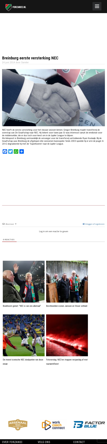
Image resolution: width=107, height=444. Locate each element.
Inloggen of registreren (93, 223)
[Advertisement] (53, 34)
